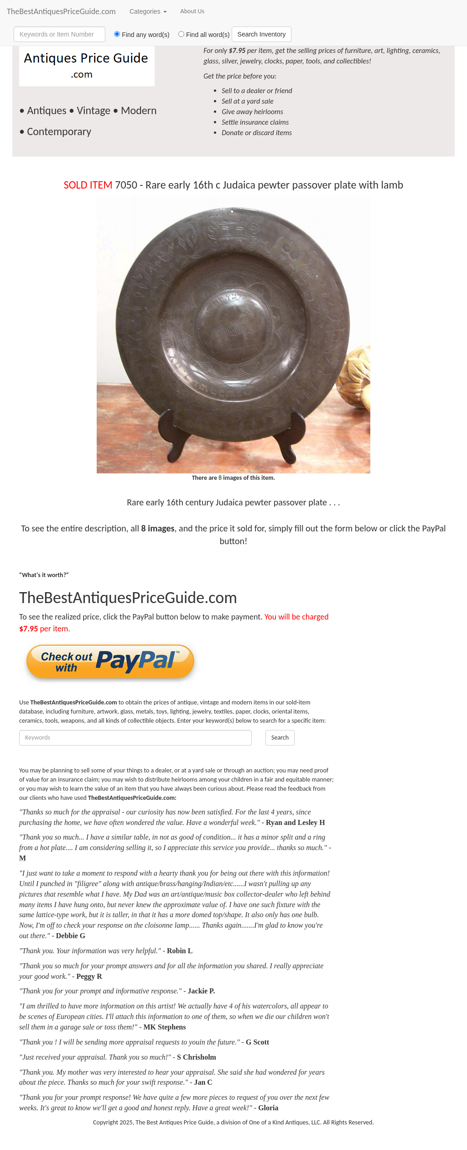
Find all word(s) (200, 34)
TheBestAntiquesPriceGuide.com (61, 11)
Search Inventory (262, 34)
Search (280, 737)
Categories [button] (148, 11)
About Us (193, 11)
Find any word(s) (138, 34)
